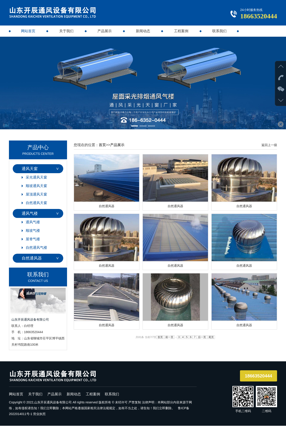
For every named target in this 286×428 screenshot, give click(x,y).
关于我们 (66, 33)
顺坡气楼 (33, 232)
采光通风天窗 (36, 179)
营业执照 (39, 416)
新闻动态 (143, 33)
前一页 (169, 340)
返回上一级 (269, 147)
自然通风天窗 (36, 205)
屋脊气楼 (33, 241)
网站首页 (28, 33)
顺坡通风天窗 (36, 188)
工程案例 (181, 33)
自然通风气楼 (36, 249)
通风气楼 (30, 215)
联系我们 (219, 33)
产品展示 (104, 33)
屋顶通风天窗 (36, 196)
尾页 (211, 340)
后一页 (202, 340)
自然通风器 (32, 260)
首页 (102, 147)
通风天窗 (30, 170)
